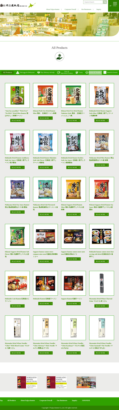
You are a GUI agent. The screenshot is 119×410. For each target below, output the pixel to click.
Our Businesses (86, 9)
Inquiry (98, 9)
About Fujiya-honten (52, 9)
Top (1, 400)
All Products (11, 400)
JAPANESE (86, 400)
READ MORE (16, 120)
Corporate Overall (70, 9)
